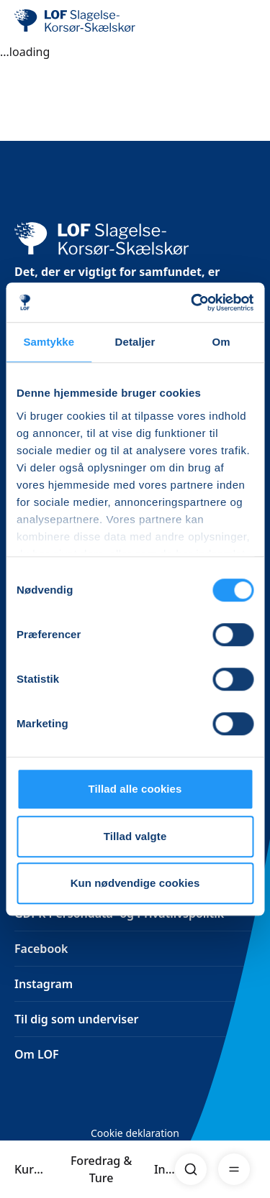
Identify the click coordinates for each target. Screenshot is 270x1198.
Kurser (31, 1169)
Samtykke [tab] (48, 342)
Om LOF (36, 1054)
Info (164, 1169)
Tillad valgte (135, 836)
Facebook (41, 949)
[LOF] (87, 21)
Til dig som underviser (76, 1019)
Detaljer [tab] (135, 342)
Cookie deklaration (135, 1133)
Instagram (43, 984)
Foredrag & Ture (101, 1169)
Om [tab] (221, 342)
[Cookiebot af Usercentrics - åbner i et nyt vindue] (192, 302)
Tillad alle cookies (134, 789)
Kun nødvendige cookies (135, 883)
